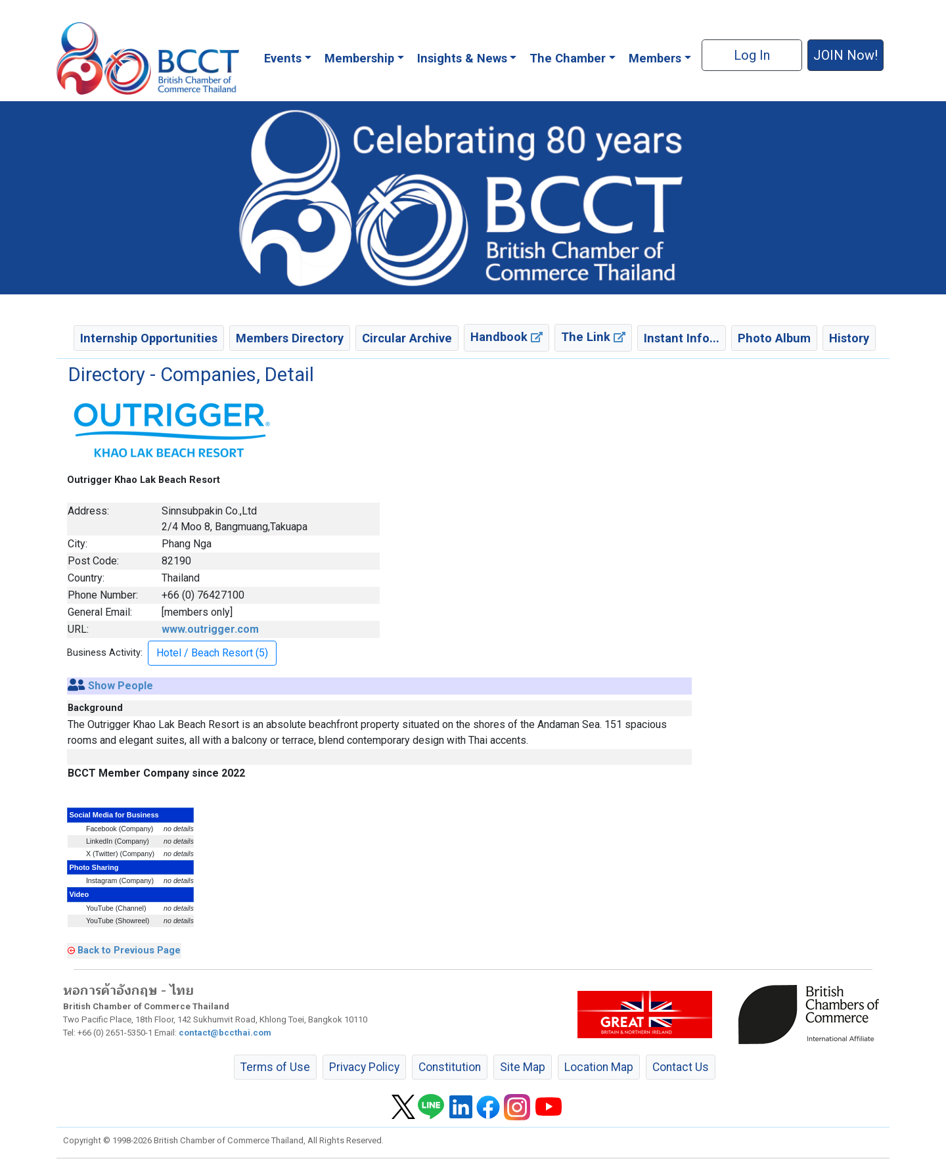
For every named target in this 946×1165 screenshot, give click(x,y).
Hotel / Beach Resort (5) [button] (212, 653)
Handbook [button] (506, 337)
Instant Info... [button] (681, 338)
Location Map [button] (598, 1067)
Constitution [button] (449, 1067)
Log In (752, 55)
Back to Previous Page (129, 950)
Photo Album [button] (774, 338)
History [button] (849, 338)
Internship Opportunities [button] (148, 338)
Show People (120, 685)
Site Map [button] (522, 1067)
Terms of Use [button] (275, 1067)
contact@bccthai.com (225, 1033)
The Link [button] (593, 337)
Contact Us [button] (680, 1067)
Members (655, 58)
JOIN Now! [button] (845, 55)
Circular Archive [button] (407, 338)
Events (283, 58)
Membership (359, 58)
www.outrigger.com (210, 629)
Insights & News (462, 58)
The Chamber (567, 58)
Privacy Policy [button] (364, 1067)
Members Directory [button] (290, 338)
